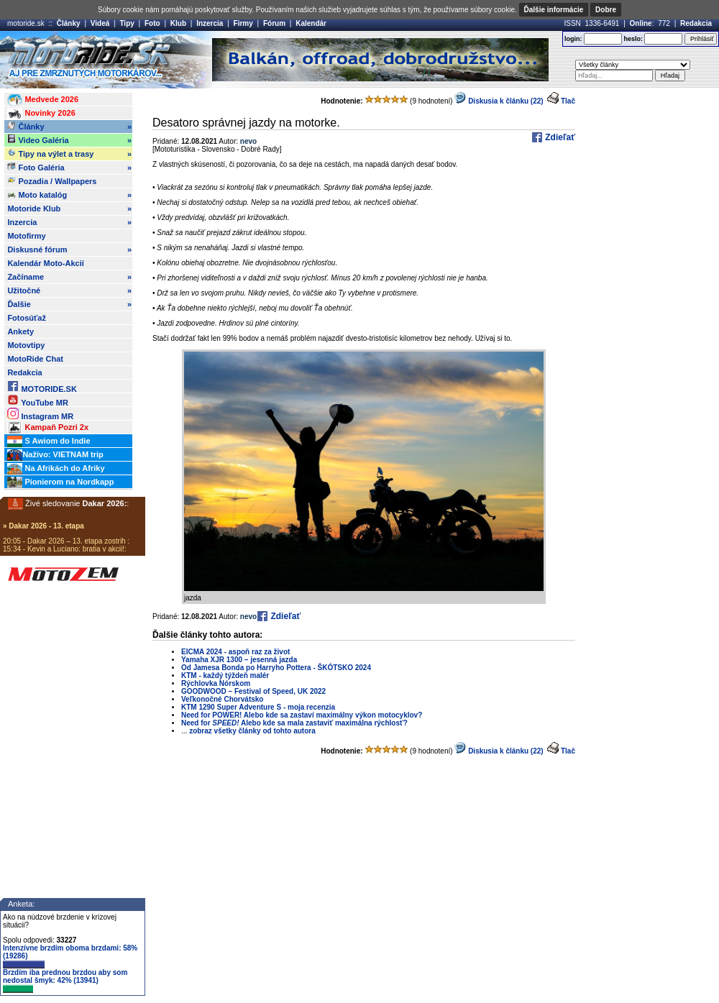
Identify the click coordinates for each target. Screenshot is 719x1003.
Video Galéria (69, 140)
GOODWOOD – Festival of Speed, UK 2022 (253, 691)
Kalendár (311, 23)
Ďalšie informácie (554, 10)
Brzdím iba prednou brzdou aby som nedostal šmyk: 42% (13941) (65, 980)
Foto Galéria (69, 167)
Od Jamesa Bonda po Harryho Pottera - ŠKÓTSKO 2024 (276, 668)
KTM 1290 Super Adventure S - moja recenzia (258, 707)
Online (641, 23)
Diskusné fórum (69, 249)
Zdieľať (559, 137)
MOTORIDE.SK (41, 386)
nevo (248, 141)
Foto (152, 23)
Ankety (20, 331)
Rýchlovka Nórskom (215, 683)
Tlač (568, 101)
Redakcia (696, 23)
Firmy (243, 23)
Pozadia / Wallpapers (51, 180)
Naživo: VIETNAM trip (55, 455)
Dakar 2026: (105, 503)
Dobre (605, 10)
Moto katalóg (69, 195)
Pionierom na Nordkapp (60, 482)
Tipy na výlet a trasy (69, 154)
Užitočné (69, 290)
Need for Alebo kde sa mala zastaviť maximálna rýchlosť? (294, 723)
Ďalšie (69, 304)
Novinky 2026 (41, 113)
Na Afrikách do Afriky (55, 469)
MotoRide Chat (35, 358)
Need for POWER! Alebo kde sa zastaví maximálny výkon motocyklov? (301, 715)
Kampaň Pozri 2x (47, 428)
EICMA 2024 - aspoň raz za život (235, 652)
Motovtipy (26, 345)
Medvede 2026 (42, 100)
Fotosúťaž (26, 317)
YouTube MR (37, 400)
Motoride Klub (69, 208)
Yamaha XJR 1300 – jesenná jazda (239, 660)
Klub (178, 23)
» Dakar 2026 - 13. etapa (43, 526)
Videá (100, 23)
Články (69, 23)
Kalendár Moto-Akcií (45, 263)
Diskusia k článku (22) (498, 101)
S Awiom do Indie (48, 441)
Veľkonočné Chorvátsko (222, 699)
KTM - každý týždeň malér (225, 675)
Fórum (274, 23)
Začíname (69, 277)
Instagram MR (40, 414)
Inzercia (209, 23)
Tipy (126, 23)
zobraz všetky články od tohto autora (252, 731)
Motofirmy (26, 236)
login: (573, 38)
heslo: (633, 38)
